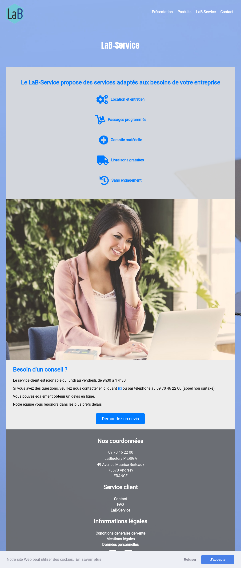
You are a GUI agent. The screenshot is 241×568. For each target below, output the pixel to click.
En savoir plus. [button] (89, 559)
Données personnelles (120, 544)
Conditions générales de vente (120, 533)
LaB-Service (206, 12)
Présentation (162, 12)
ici (120, 388)
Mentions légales (120, 539)
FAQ (120, 504)
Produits (184, 12)
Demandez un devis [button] (120, 418)
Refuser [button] (190, 559)
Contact (226, 12)
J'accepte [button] (217, 559)
